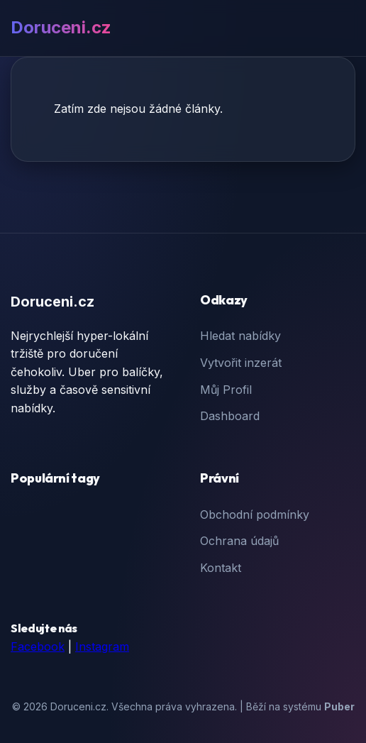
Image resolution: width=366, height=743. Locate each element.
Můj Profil (226, 389)
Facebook (38, 646)
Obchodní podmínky (254, 514)
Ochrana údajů (239, 541)
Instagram (102, 646)
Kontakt (220, 568)
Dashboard (230, 416)
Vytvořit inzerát (241, 363)
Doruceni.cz (61, 27)
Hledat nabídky (240, 336)
